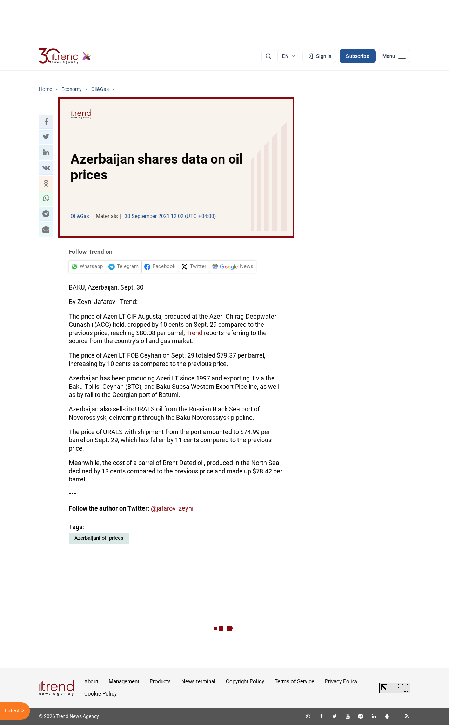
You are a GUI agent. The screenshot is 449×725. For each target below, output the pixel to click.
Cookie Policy (100, 694)
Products (160, 681)
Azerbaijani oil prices (98, 538)
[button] (46, 121)
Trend (194, 333)
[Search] (268, 56)
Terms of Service (294, 681)
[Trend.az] (65, 56)
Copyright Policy (245, 681)
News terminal (198, 681)
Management (124, 681)
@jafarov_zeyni (172, 508)
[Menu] (394, 56)
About (91, 681)
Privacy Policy (341, 681)
